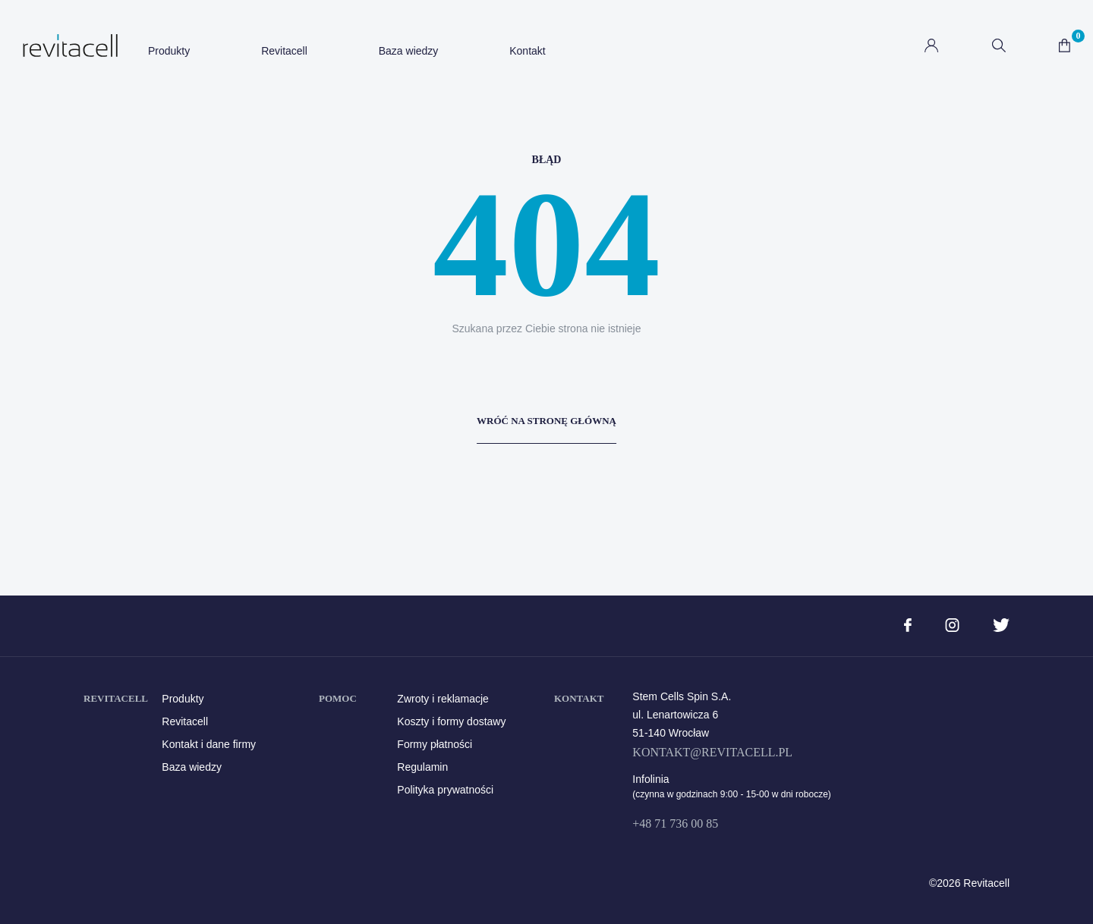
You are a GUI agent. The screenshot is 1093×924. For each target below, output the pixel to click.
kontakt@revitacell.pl (712, 752)
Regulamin (422, 767)
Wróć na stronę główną (546, 420)
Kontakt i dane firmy (209, 744)
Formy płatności (434, 744)
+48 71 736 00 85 (675, 823)
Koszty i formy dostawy (451, 721)
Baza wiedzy (409, 51)
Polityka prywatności (445, 790)
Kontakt (527, 51)
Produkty (169, 51)
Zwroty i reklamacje (443, 699)
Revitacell (284, 51)
